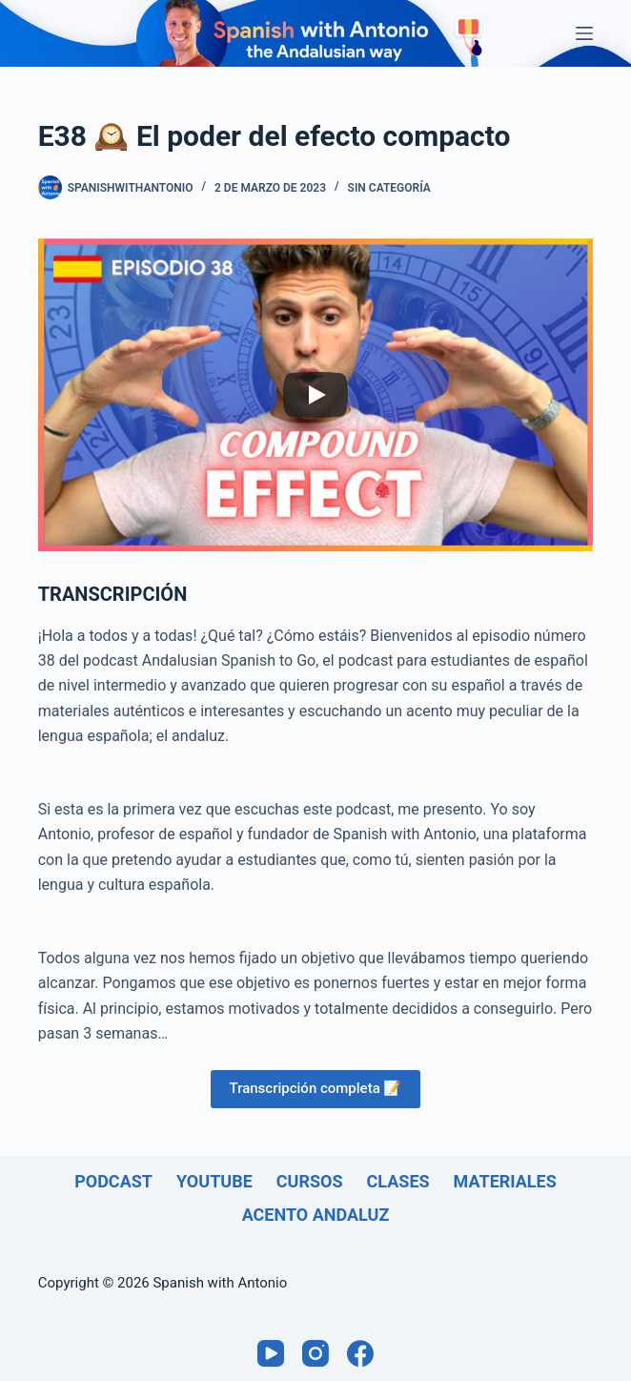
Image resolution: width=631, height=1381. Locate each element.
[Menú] (584, 33)
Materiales (505, 1181)
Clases (398, 1181)
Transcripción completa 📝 (316, 1088)
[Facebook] (360, 1353)
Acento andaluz (316, 1215)
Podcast (113, 1181)
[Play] (315, 395)
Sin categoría (389, 188)
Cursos (309, 1181)
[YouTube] (270, 1353)
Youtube (214, 1181)
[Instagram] (315, 1353)
